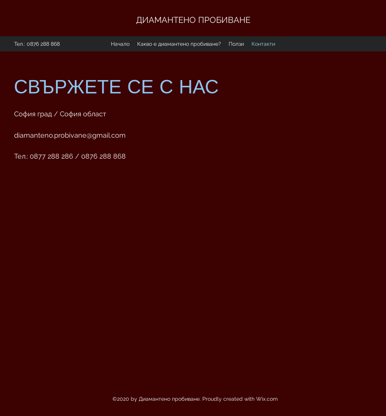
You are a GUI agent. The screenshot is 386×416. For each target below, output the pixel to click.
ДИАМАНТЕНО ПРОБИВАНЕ (194, 20)
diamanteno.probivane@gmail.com (70, 135)
